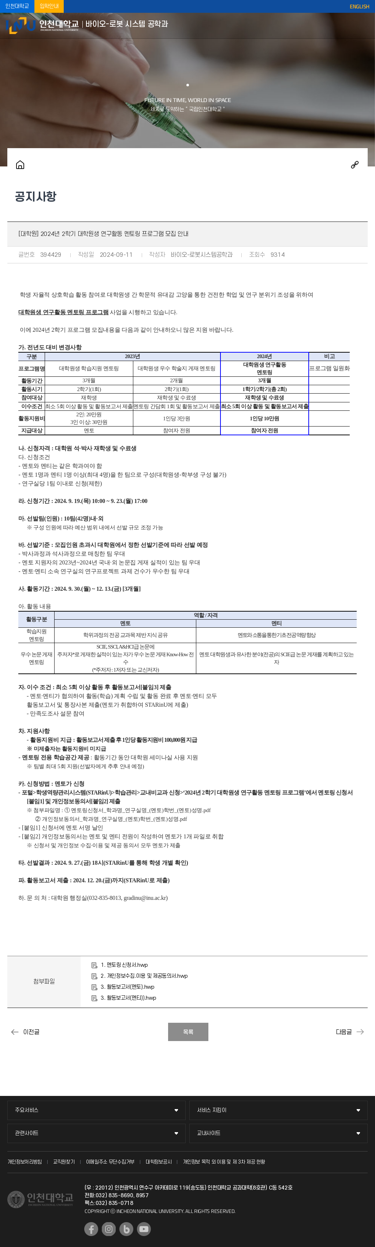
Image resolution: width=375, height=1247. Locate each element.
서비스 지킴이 (211, 1110)
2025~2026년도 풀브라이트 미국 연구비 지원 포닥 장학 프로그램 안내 (14, 1032)
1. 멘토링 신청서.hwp (124, 965)
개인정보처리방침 (24, 1162)
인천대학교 (17, 6)
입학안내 (49, 6)
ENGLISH (360, 6)
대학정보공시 (158, 1162)
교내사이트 (208, 1133)
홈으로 (20, 164)
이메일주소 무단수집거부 (110, 1162)
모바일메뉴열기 (364, 25)
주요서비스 (26, 1110)
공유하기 (355, 164)
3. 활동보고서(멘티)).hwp (128, 998)
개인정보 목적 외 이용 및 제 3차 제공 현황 (224, 1162)
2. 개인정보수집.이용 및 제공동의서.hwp (144, 976)
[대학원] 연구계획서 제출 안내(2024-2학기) (360, 1032)
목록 (188, 1032)
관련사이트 (26, 1133)
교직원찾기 (64, 1162)
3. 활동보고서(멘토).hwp (127, 987)
